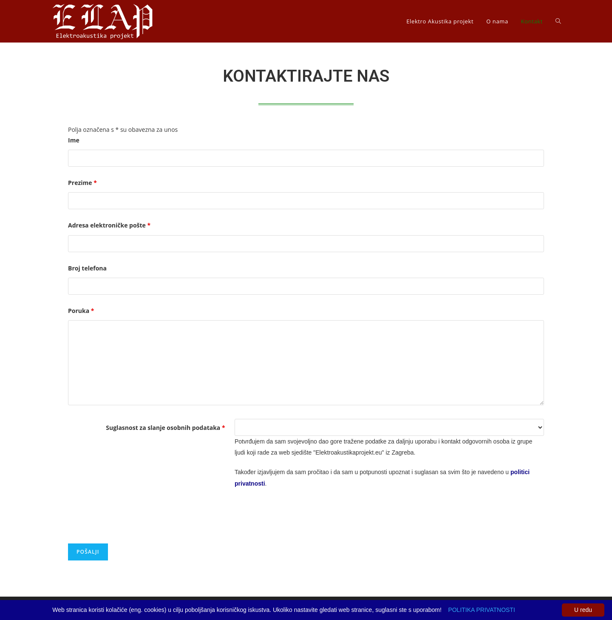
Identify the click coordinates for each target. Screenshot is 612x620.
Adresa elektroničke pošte (109, 225)
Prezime (82, 183)
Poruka (81, 311)
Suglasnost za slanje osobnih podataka (165, 428)
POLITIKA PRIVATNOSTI (481, 609)
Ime (73, 140)
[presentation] (132, 516)
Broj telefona (87, 268)
